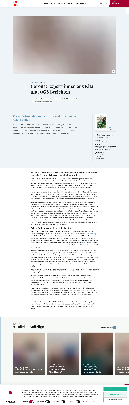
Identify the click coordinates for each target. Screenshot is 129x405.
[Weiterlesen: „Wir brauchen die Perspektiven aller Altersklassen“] (63, 354)
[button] (113, 71)
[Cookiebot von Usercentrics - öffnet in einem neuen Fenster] (10, 402)
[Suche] (101, 3)
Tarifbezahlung (91, 234)
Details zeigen (87, 401)
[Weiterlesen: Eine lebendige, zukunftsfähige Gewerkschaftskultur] (97, 354)
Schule (84, 242)
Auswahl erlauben (115, 394)
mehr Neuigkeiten (108, 327)
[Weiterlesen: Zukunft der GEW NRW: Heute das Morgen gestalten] (29, 354)
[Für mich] (117, 3)
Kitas (60, 236)
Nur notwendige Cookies (115, 399)
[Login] (106, 3)
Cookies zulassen (115, 389)
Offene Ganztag (81, 259)
